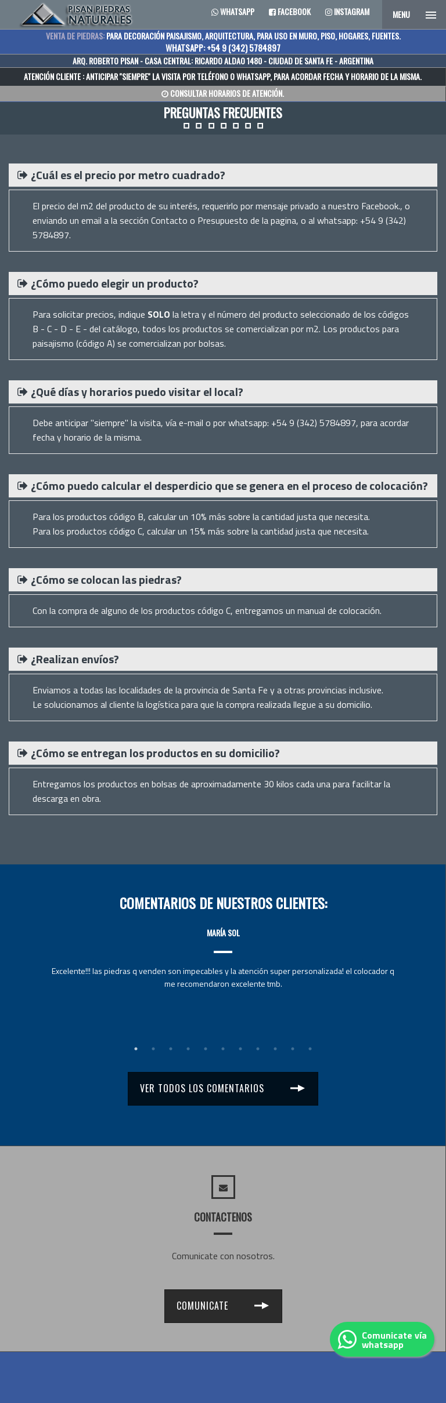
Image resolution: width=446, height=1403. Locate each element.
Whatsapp (232, 11)
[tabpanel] (223, 947)
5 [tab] (205, 1049)
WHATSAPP (253, 76)
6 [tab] (223, 1049)
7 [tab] (240, 1049)
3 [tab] (171, 1049)
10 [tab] (292, 1049)
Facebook (290, 11)
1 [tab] (136, 1049)
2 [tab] (153, 1049)
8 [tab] (258, 1049)
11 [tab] (310, 1049)
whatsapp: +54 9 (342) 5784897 (292, 423)
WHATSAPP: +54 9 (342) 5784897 (223, 47)
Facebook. (380, 206)
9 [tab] (275, 1049)
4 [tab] (188, 1049)
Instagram (347, 11)
